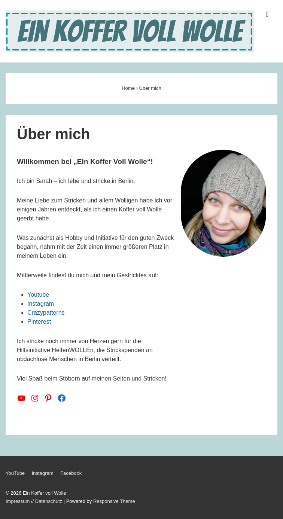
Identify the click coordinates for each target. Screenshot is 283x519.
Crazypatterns (46, 312)
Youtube (38, 294)
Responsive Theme (114, 501)
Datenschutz (48, 501)
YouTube (15, 473)
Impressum (18, 501)
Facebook (71, 473)
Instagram (40, 303)
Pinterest (39, 321)
